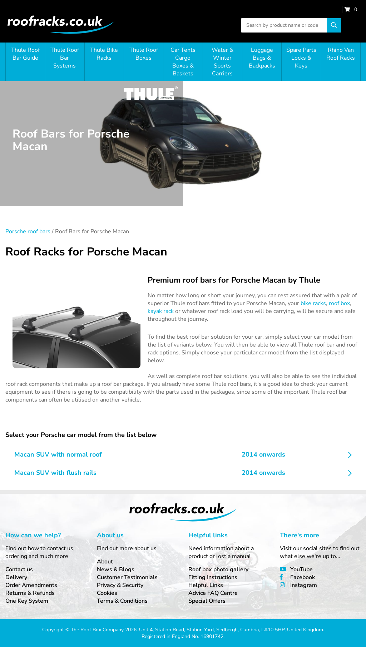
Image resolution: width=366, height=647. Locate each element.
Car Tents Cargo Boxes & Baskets (183, 62)
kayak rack (161, 311)
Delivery (16, 577)
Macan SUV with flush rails (55, 472)
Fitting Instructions (212, 577)
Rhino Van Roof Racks (340, 54)
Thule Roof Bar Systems (64, 58)
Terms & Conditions (122, 601)
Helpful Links (205, 585)
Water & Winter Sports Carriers (222, 62)
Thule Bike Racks (104, 54)
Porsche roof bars (27, 231)
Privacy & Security (120, 585)
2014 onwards (263, 454)
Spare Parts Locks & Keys (301, 58)
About (105, 562)
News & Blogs (115, 569)
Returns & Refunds (30, 593)
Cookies (107, 593)
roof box (339, 303)
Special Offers (207, 601)
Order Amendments (31, 585)
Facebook (302, 577)
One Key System (26, 601)
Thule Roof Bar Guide (25, 54)
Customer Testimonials (127, 577)
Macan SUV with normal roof (58, 454)
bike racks (313, 303)
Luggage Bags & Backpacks (262, 58)
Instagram (303, 585)
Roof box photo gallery (218, 569)
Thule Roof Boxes (143, 54)
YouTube (301, 569)
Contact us (19, 569)
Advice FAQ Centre (213, 593)
